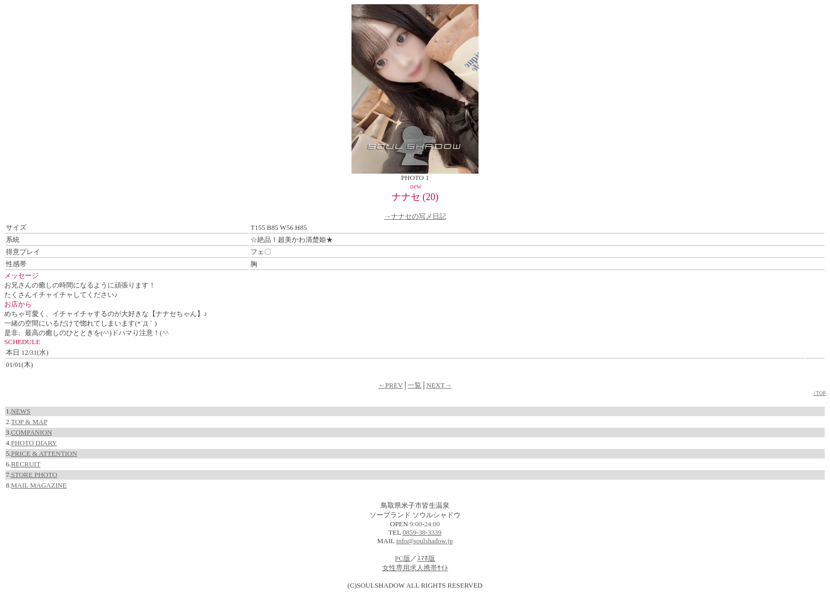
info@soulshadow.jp (424, 541)
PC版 (402, 558)
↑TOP (819, 393)
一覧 (414, 385)
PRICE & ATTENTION (44, 453)
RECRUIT (26, 464)
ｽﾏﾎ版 (426, 558)
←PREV (390, 385)
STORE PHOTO (34, 475)
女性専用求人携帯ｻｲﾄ (415, 568)
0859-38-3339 (421, 532)
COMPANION (31, 432)
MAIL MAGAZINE (39, 485)
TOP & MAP (29, 422)
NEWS (21, 411)
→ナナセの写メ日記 (415, 216)
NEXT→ (439, 385)
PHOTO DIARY (34, 443)
